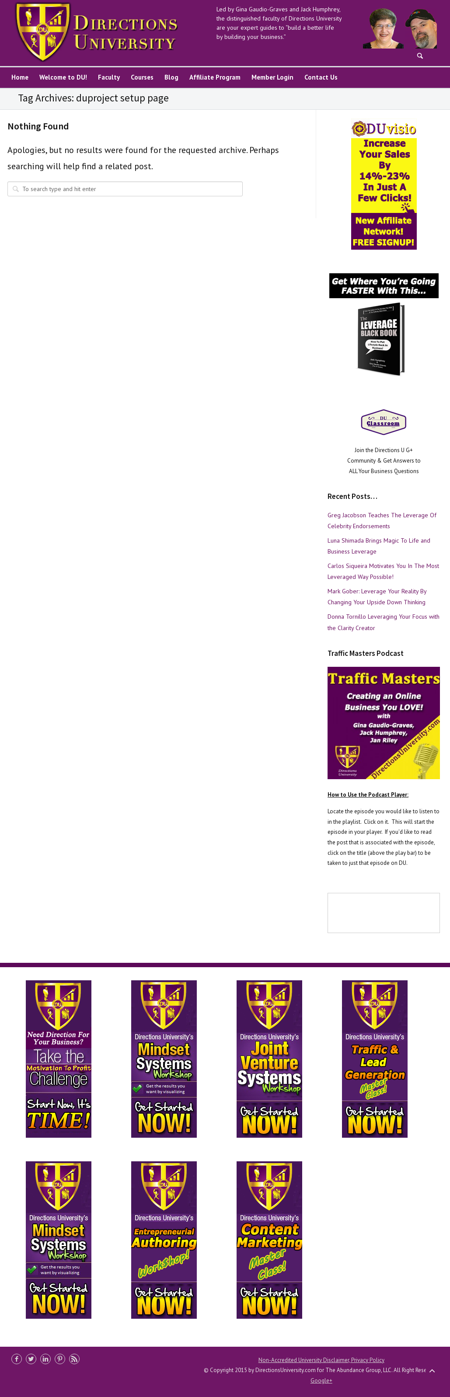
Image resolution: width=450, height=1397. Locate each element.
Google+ (321, 1380)
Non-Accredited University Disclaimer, (304, 1360)
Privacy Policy (367, 1360)
